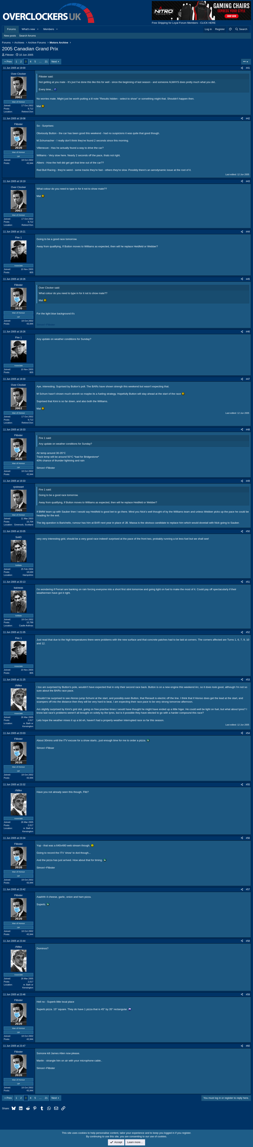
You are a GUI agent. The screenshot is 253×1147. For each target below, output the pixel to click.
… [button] (40, 61)
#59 (248, 994)
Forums (11, 29)
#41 (248, 68)
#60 (248, 1045)
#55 (248, 784)
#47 (248, 379)
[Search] (241, 29)
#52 (248, 632)
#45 (248, 279)
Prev (9, 61)
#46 (248, 331)
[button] (38, 29)
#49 (248, 481)
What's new (28, 29)
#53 (248, 679)
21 (46, 61)
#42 (248, 118)
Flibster (9, 54)
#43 (248, 181)
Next (54, 61)
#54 (248, 733)
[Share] (242, 68)
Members (48, 29)
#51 (248, 582)
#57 (248, 889)
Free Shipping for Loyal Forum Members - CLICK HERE (184, 22)
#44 (248, 231)
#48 (248, 429)
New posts (10, 35)
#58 (248, 941)
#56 (248, 838)
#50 (248, 531)
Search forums (27, 35)
